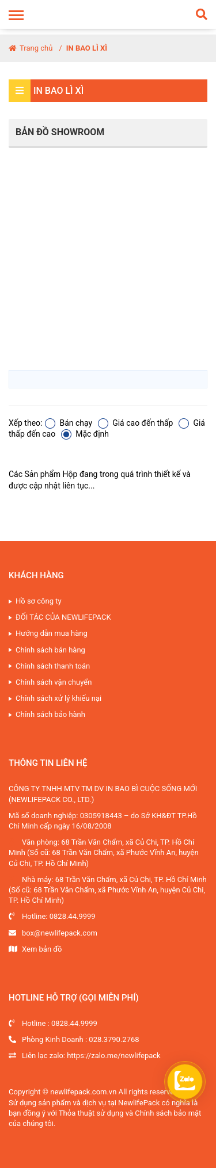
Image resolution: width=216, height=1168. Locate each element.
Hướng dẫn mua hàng (52, 633)
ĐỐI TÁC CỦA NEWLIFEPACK (63, 617)
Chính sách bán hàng (50, 650)
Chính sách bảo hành (50, 714)
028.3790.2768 (114, 1039)
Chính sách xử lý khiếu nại (58, 698)
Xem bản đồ (42, 949)
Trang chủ (30, 48)
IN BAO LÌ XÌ (86, 48)
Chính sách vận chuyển (54, 682)
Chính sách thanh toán (53, 666)
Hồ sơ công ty (39, 601)
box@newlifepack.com (59, 933)
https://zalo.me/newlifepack (114, 1055)
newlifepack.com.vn (83, 1091)
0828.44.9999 (73, 916)
